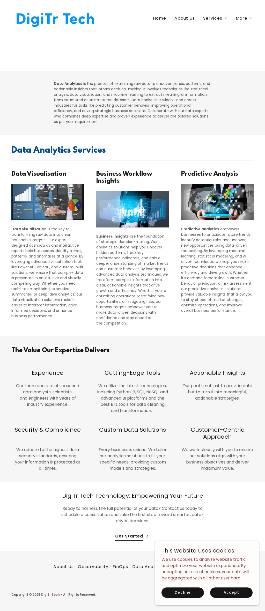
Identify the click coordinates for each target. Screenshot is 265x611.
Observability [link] (93, 567)
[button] (215, 18)
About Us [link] (184, 18)
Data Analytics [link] (149, 567)
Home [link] (159, 18)
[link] (54, 17)
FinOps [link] (120, 567)
